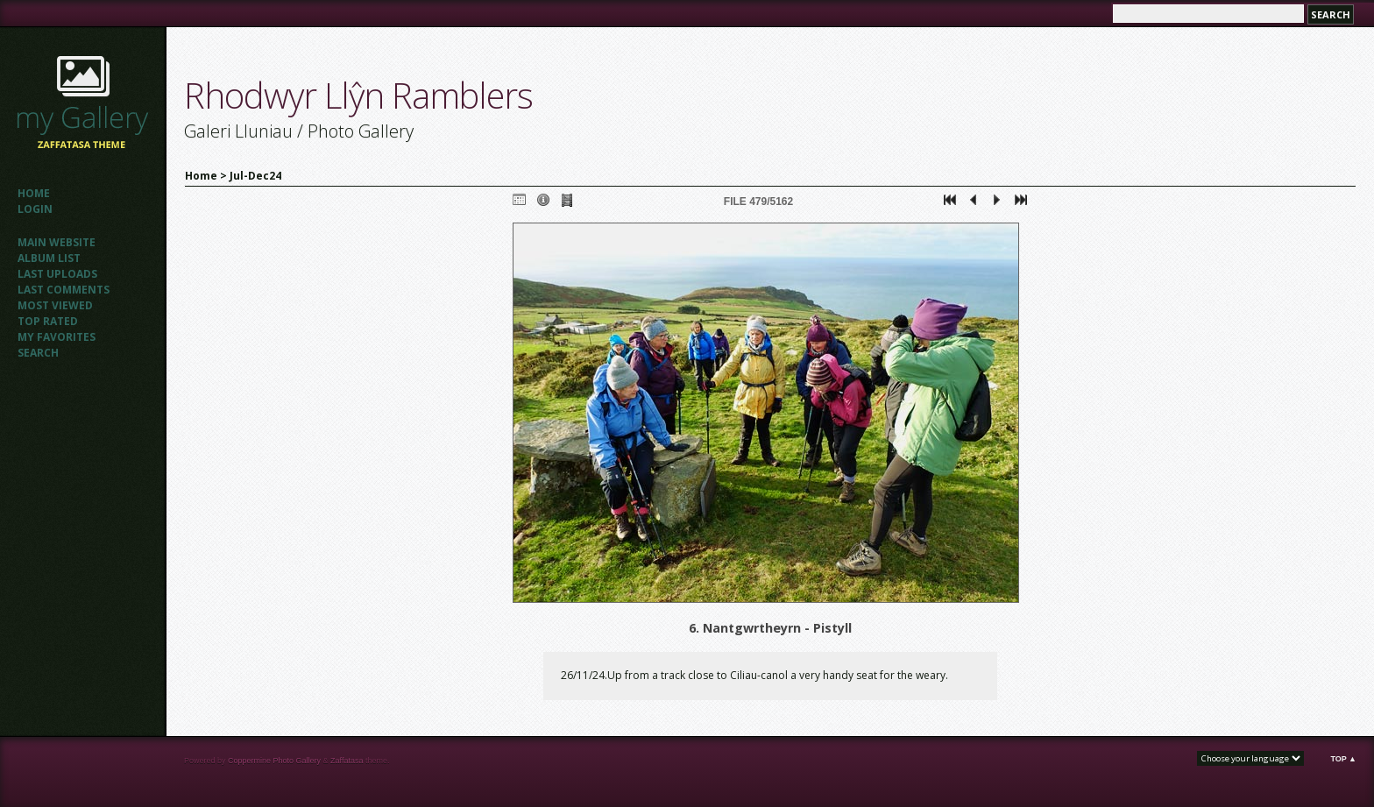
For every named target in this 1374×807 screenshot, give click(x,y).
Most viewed (55, 305)
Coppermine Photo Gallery (274, 760)
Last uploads (57, 273)
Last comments (64, 289)
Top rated (48, 321)
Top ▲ (1343, 758)
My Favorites (57, 336)
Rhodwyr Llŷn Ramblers (358, 95)
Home (34, 193)
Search (38, 352)
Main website (57, 242)
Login (35, 209)
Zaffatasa (346, 760)
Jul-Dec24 (255, 175)
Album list (49, 258)
